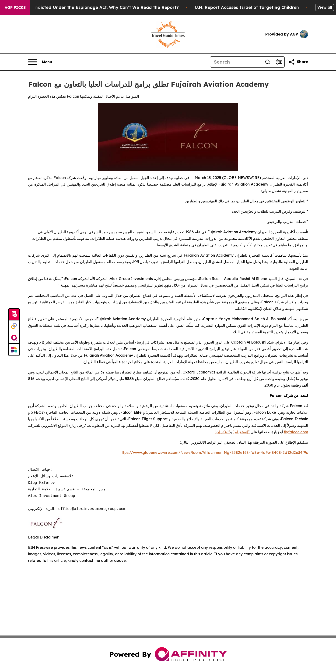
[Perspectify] (14, 326)
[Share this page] (298, 62)
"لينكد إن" (222, 432)
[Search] (236, 62)
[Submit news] (14, 314)
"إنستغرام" (241, 432)
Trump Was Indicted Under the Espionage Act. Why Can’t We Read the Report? (100, 7)
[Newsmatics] (14, 349)
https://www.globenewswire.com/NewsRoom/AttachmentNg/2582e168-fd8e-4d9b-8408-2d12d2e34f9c (213, 452)
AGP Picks (15, 7)
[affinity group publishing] (14, 338)
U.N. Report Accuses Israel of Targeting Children (254, 7)
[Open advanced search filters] (278, 62)
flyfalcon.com (296, 432)
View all (324, 7)
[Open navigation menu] (40, 62)
